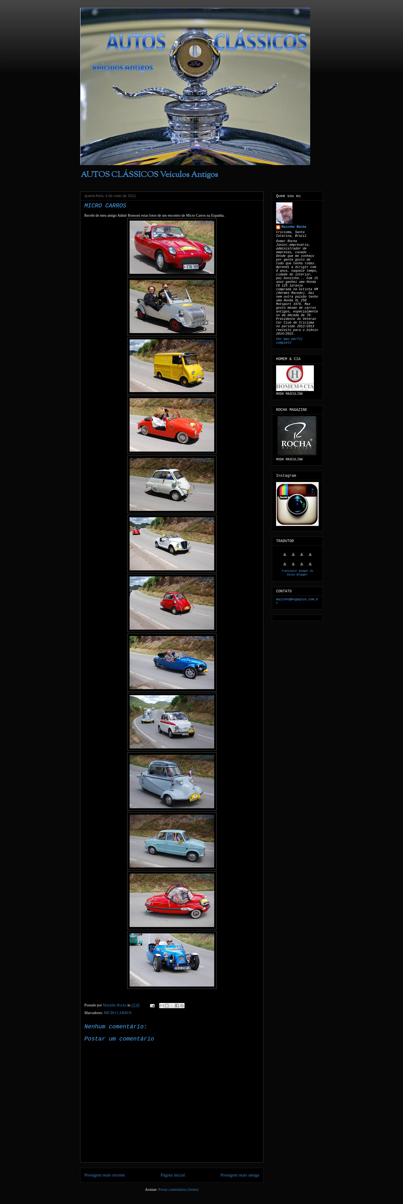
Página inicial (173, 1175)
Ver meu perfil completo (289, 341)
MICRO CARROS (117, 1013)
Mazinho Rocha (293, 227)
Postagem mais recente (104, 1175)
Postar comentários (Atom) (178, 1190)
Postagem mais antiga (240, 1175)
